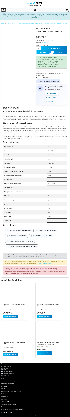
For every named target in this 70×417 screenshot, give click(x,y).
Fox (44, 75)
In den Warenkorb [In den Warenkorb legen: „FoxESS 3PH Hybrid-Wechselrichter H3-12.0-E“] (10, 355)
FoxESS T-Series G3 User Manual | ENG (21, 241)
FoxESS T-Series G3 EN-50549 (42, 236)
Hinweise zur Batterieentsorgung (11, 394)
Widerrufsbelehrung (7, 386)
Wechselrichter (11, 23)
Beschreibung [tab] (11, 107)
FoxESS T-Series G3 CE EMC (17, 236)
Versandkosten (52, 40)
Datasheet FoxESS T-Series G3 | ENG (20, 231)
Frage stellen (51, 93)
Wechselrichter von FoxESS (56, 73)
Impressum (4, 389)
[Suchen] (35, 10)
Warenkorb (4, 399)
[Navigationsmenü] (3, 10)
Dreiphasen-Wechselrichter (26, 23)
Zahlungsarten (5, 404)
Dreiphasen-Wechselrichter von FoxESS (48, 23)
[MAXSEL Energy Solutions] (35, 4)
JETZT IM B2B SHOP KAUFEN (48, 81)
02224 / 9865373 (8, 374)
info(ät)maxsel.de (8, 376)
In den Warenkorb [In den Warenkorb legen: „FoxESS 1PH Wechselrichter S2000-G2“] (10, 317)
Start (2, 23)
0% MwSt (4, 391)
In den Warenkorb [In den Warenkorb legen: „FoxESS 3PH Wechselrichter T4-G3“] (44, 353)
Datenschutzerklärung (8, 384)
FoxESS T (65, 23)
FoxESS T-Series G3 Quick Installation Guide (23, 246)
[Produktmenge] (38, 48)
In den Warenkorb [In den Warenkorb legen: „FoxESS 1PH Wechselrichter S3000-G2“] (44, 317)
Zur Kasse (4, 402)
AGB (2, 381)
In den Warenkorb (54, 48)
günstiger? (45, 42)
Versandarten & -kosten (8, 407)
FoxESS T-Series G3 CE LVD (47, 231)
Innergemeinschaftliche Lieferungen (12, 412)
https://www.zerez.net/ (44, 263)
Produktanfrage (6, 409)
